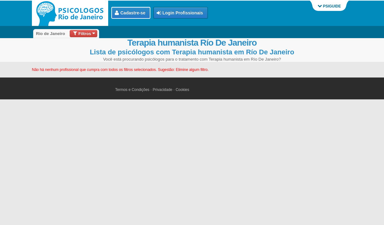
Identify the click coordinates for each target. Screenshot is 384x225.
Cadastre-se (130, 13)
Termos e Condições (132, 90)
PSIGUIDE (329, 6)
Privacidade (162, 90)
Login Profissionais (180, 13)
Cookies (182, 90)
